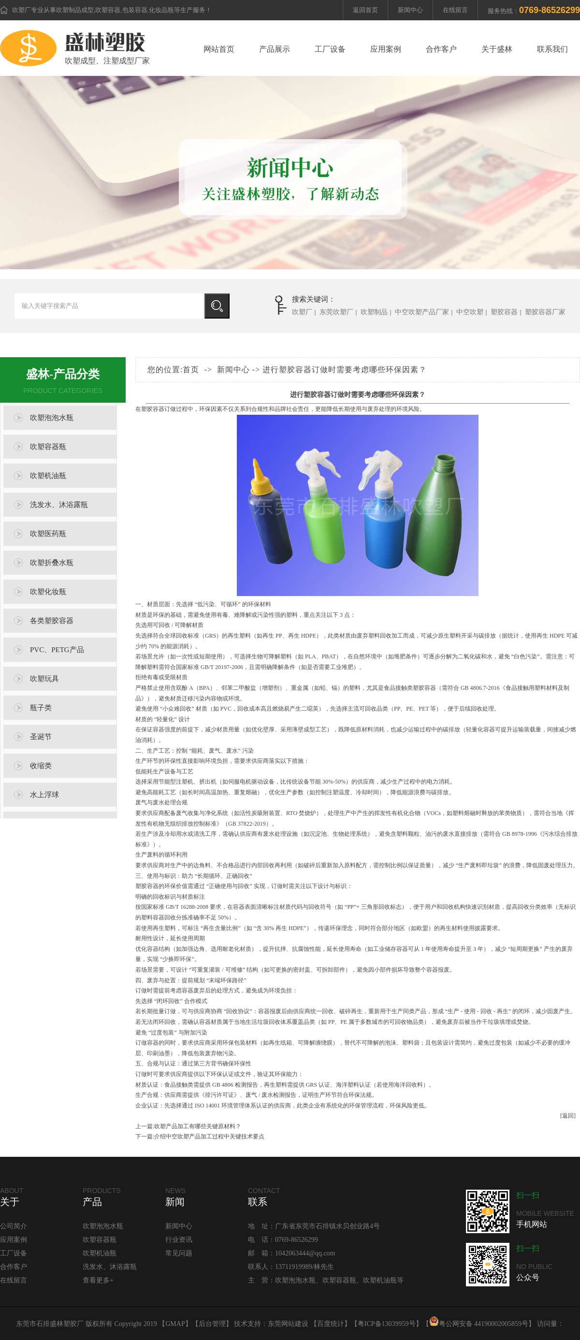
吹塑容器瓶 (48, 447)
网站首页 (218, 49)
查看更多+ (98, 1280)
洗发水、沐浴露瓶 (59, 505)
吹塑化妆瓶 (48, 592)
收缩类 (41, 766)
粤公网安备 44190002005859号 (479, 1323)
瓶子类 (41, 708)
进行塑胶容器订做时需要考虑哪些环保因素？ (344, 369)
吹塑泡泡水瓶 (51, 418)
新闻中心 (410, 10)
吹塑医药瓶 (48, 534)
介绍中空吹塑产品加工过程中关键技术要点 (209, 1136)
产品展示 (274, 49)
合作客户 (441, 49)
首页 (191, 369)
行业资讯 (178, 1239)
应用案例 (385, 49)
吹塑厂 (21, 10)
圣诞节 (41, 737)
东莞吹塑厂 (336, 312)
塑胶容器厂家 (545, 312)
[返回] (568, 1115)
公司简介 (13, 1226)
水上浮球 (44, 795)
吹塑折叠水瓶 (51, 563)
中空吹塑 (469, 312)
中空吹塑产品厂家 (422, 312)
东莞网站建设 (288, 1323)
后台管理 (212, 1323)
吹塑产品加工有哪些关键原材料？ (197, 1126)
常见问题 (178, 1253)
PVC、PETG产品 (57, 650)
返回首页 (365, 10)
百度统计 (330, 1323)
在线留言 (455, 10)
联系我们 (552, 49)
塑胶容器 (504, 312)
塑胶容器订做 (158, 409)
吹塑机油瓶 (48, 476)
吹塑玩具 (44, 679)
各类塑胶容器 (51, 621)
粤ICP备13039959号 (387, 1323)
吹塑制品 (374, 312)
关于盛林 (496, 49)
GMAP (175, 1323)
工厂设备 (330, 49)
